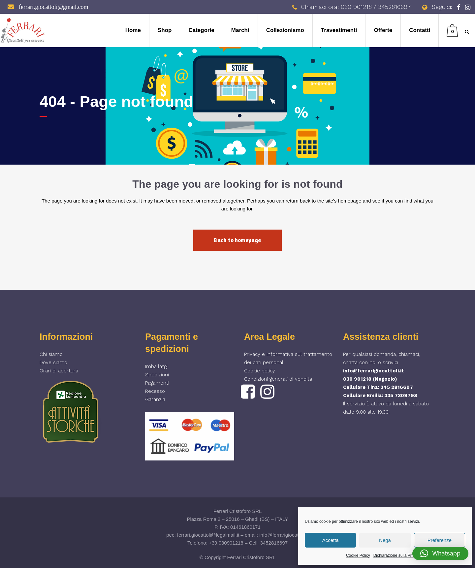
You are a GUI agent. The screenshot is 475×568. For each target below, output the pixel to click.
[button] (440, 553)
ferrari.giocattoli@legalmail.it (208, 535)
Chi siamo (51, 354)
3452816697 (274, 543)
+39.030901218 (226, 543)
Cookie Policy (358, 555)
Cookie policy (259, 371)
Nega (385, 540)
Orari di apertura (59, 371)
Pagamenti (157, 383)
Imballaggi (156, 366)
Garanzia (155, 399)
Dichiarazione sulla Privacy (397, 555)
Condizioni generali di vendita (278, 379)
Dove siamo (53, 362)
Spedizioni (157, 375)
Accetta (330, 540)
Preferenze (440, 540)
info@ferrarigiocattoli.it (373, 371)
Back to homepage (237, 240)
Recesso (155, 391)
